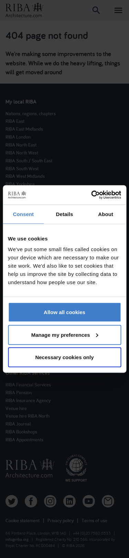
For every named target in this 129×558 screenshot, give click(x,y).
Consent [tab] (23, 214)
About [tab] (105, 214)
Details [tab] (64, 214)
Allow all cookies (64, 312)
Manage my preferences (64, 334)
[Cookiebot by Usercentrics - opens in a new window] (92, 195)
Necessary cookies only (64, 357)
